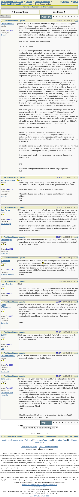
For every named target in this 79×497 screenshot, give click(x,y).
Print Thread (5, 16)
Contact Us (40, 436)
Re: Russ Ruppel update (14, 21)
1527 (76, 353)
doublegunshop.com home (12, 440)
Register (64, 2)
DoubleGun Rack (60, 440)
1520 (76, 177)
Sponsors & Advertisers (42, 440)
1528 (76, 376)
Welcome (28, 440)
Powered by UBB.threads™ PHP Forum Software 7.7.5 (39, 485)
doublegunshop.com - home (12, 2)
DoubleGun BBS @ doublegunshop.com (16, 4)
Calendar (35, 7)
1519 (76, 21)
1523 (76, 258)
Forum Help (50, 436)
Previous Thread (19, 12)
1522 (76, 237)
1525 (76, 302)
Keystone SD (5, 372)
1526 (76, 332)
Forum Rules (6, 436)
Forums (29, 2)
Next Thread (59, 12)
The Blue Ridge (6, 224)
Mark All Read (17, 436)
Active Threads (47, 7)
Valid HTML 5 (34, 496)
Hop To (20, 425)
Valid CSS (45, 496)
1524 (76, 281)
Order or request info (29, 447)
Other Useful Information (48, 447)
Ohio (2, 349)
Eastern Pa (4, 323)
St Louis (3, 35)
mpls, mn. (4, 196)
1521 (76, 207)
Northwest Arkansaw (7, 274)
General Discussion (42, 2)
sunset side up (5, 253)
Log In (74, 2)
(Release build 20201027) (39, 486)
